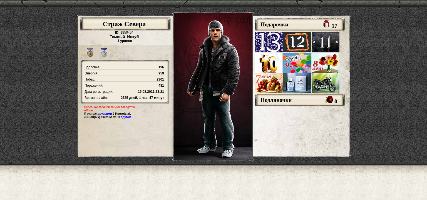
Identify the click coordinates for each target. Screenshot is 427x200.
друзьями (105, 113)
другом (126, 117)
